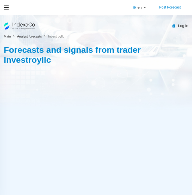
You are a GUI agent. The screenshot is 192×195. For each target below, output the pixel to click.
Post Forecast (170, 7)
